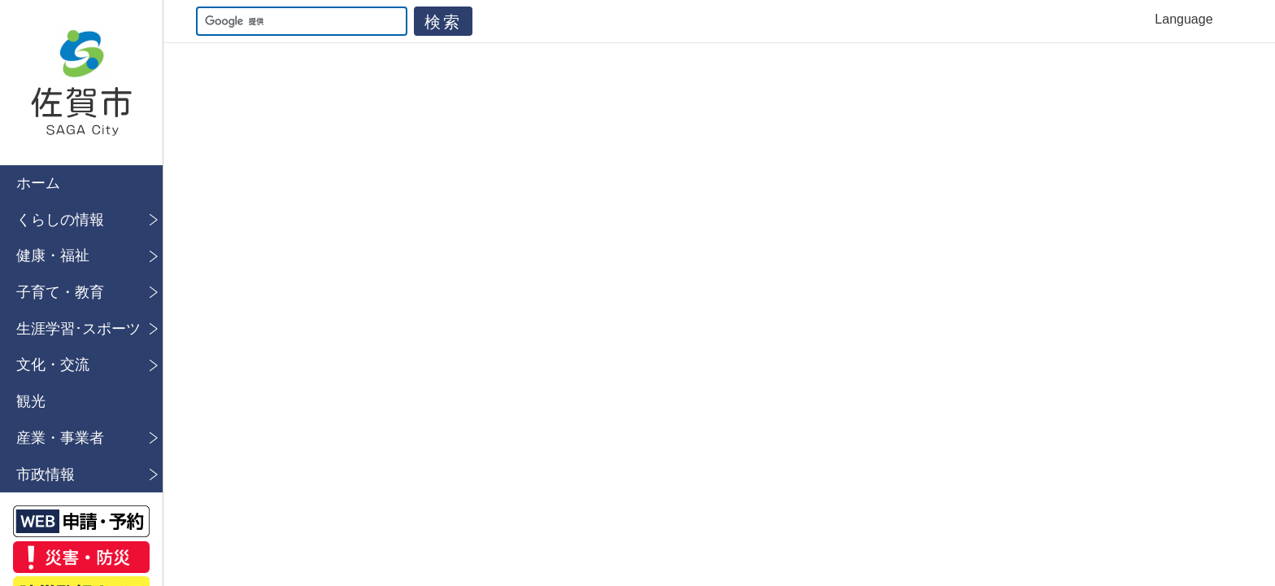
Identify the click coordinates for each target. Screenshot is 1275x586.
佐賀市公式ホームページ (81, 82)
